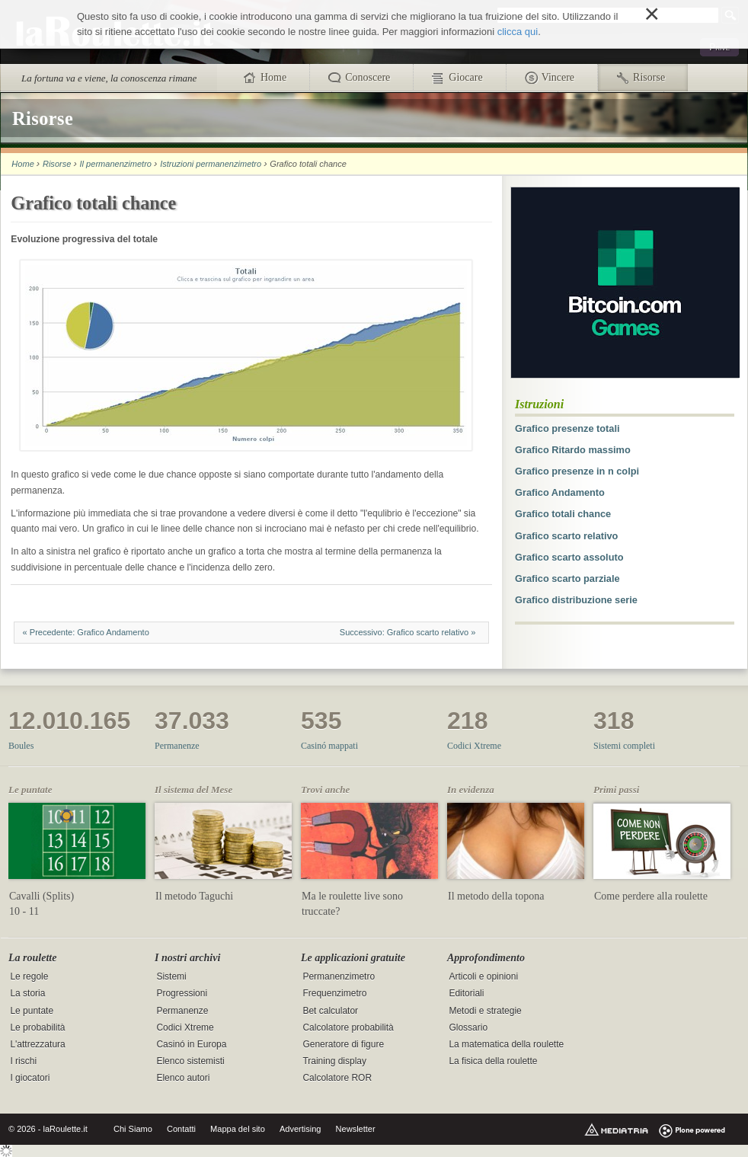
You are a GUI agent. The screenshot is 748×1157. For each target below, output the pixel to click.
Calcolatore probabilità (347, 1027)
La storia (27, 994)
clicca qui (517, 31)
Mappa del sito (237, 1128)
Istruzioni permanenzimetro (210, 163)
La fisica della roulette (493, 1061)
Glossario (468, 1027)
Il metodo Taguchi (194, 896)
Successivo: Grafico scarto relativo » (409, 632)
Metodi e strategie (485, 1010)
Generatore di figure (343, 1044)
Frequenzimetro (334, 994)
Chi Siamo (132, 1128)
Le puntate (31, 1010)
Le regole (29, 977)
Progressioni (181, 994)
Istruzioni (539, 404)
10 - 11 (24, 911)
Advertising (300, 1128)
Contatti (181, 1128)
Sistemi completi (624, 745)
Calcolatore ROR (337, 1077)
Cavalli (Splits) (41, 896)
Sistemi (171, 977)
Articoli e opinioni (483, 977)
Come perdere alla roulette (651, 896)
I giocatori (30, 1077)
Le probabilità (37, 1027)
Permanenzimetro (338, 977)
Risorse (57, 163)
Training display (334, 1061)
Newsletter (356, 1128)
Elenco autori (182, 1077)
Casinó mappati (329, 745)
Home (22, 163)
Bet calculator (330, 1010)
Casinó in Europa (191, 1044)
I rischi (23, 1061)
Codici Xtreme (474, 745)
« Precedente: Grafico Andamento (86, 632)
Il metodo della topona (496, 896)
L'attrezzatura (37, 1044)
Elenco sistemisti (190, 1061)
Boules (21, 745)
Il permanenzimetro (116, 163)
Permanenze (177, 745)
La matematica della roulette (506, 1044)
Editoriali (466, 994)
